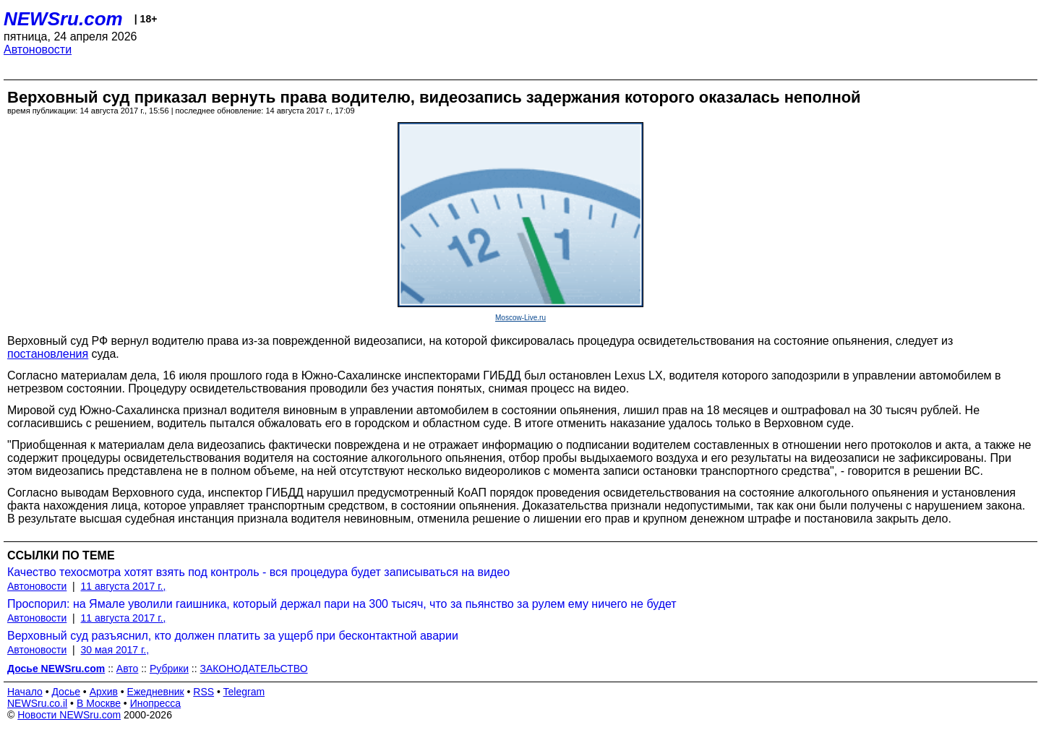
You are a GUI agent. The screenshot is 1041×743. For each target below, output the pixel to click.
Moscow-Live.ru (520, 318)
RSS (203, 691)
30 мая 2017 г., (115, 650)
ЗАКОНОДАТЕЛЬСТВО (254, 668)
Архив (104, 691)
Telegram (244, 691)
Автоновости (38, 49)
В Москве (99, 703)
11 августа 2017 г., (123, 586)
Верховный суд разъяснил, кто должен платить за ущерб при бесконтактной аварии (232, 636)
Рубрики (169, 668)
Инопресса (155, 703)
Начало (25, 691)
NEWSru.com (63, 19)
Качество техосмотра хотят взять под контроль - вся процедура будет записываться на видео (258, 572)
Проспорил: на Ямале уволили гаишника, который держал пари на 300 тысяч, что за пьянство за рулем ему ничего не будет (342, 604)
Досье (65, 691)
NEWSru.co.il (37, 703)
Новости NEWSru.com (69, 715)
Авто (127, 668)
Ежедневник (155, 691)
